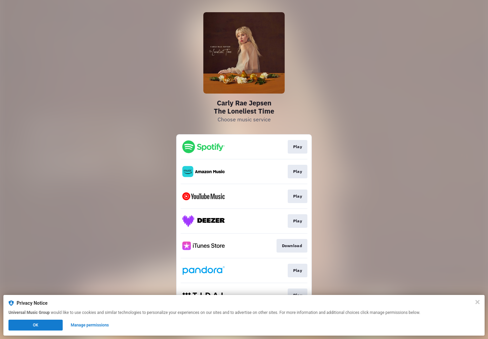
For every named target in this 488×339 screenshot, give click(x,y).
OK (35, 325)
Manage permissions (90, 325)
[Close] (477, 302)
